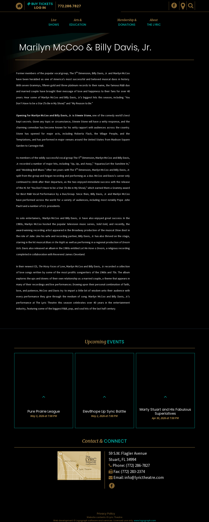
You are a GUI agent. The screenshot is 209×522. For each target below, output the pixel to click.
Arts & (77, 22)
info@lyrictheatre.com (144, 477)
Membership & (127, 22)
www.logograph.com (145, 520)
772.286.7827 (69, 6)
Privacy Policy (106, 513)
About (154, 22)
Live (53, 22)
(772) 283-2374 (133, 471)
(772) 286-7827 (138, 465)
